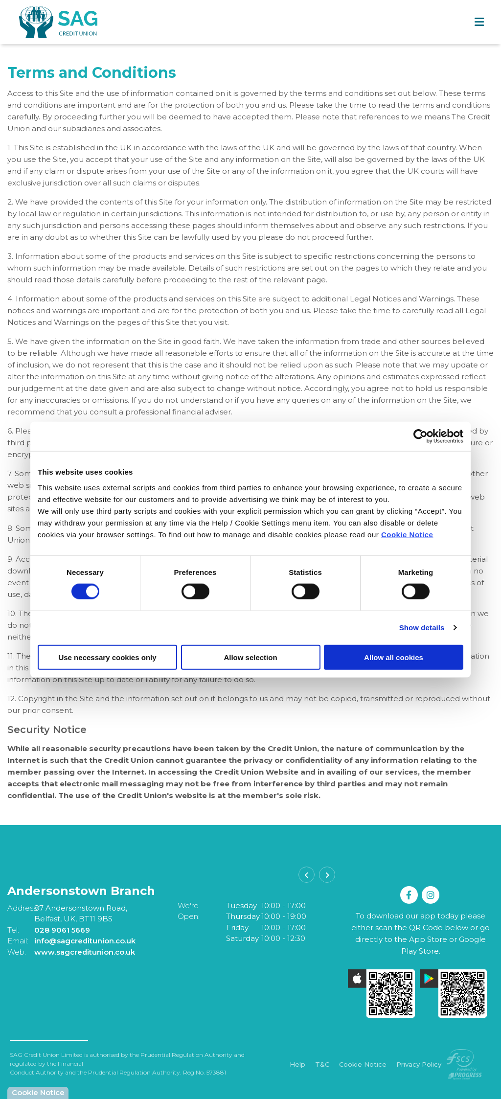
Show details (422, 627)
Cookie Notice (407, 534)
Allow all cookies (393, 657)
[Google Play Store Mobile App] (453, 993)
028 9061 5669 (62, 930)
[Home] (39, 22)
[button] (306, 875)
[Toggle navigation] (479, 22)
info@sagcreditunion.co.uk (85, 940)
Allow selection (250, 657)
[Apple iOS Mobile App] (381, 993)
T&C (322, 1065)
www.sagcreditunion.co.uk (85, 952)
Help (297, 1065)
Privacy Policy (418, 1065)
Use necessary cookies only (107, 657)
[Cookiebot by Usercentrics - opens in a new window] (420, 436)
